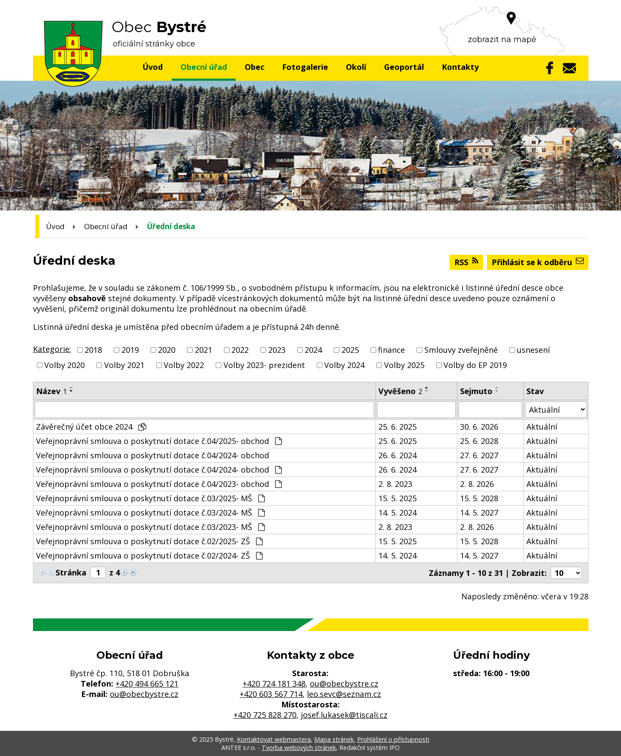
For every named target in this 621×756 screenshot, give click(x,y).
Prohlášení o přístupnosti (393, 739)
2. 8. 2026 (477, 484)
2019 (130, 350)
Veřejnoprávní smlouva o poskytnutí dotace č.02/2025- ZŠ (149, 541)
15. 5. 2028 (479, 498)
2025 (350, 350)
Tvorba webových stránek (299, 747)
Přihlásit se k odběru (538, 262)
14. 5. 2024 (397, 512)
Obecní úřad (204, 67)
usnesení (533, 350)
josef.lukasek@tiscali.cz (344, 715)
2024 (313, 350)
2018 (93, 350)
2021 (203, 350)
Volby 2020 (64, 365)
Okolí (356, 67)
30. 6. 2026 (479, 426)
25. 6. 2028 (479, 441)
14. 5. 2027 (479, 512)
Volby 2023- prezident (264, 365)
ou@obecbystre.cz (144, 694)
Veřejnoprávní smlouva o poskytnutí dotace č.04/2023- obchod (159, 484)
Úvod (152, 67)
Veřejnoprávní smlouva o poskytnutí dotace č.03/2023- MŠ (150, 527)
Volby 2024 (344, 365)
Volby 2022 (184, 365)
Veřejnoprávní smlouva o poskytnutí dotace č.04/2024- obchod (152, 455)
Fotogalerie (305, 67)
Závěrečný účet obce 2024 (91, 426)
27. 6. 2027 (479, 455)
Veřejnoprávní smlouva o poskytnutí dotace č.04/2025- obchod (159, 441)
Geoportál (404, 67)
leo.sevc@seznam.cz (344, 694)
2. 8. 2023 (395, 484)
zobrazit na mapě (502, 39)
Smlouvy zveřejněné (461, 350)
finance (391, 350)
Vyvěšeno (400, 391)
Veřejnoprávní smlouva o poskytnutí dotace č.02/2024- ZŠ (149, 555)
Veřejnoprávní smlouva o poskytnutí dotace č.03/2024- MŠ (150, 512)
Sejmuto (476, 391)
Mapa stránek (334, 739)
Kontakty (460, 67)
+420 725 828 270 (264, 715)
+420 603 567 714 (271, 694)
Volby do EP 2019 (475, 365)
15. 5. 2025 (397, 498)
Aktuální (541, 426)
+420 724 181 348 (274, 683)
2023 (277, 350)
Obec (254, 67)
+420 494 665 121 (146, 683)
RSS (466, 262)
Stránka (71, 572)
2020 (166, 350)
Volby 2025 (404, 365)
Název (51, 391)
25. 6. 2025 (397, 426)
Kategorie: (52, 349)
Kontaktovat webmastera (274, 739)
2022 (240, 350)
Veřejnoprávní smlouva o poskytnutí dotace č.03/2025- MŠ (150, 498)
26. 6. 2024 (397, 455)
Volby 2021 (124, 365)
